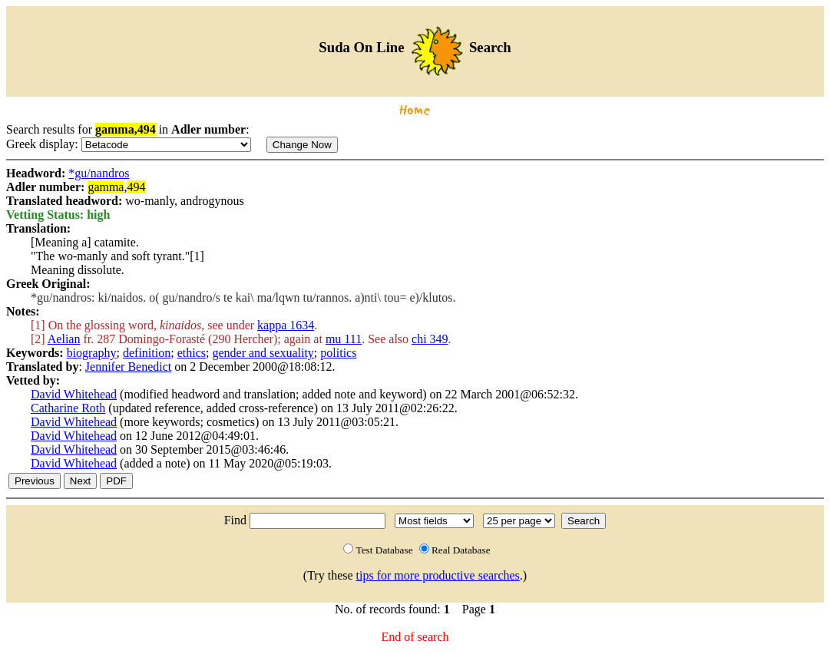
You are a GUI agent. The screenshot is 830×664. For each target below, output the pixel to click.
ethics (191, 352)
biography (92, 352)
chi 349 (430, 338)
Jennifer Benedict (128, 366)
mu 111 (344, 338)
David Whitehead (74, 394)
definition (146, 352)
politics (338, 352)
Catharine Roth (68, 408)
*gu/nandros (98, 173)
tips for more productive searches (438, 575)
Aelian (64, 338)
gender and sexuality (262, 352)
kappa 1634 (285, 325)
